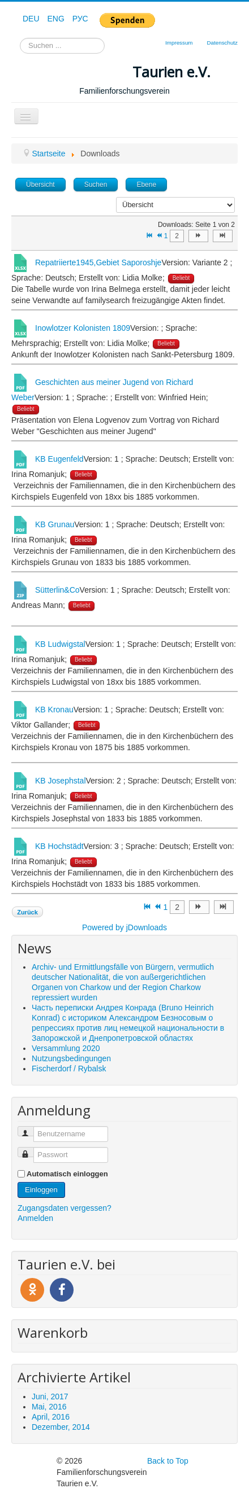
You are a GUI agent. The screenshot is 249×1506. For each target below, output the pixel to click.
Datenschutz (222, 43)
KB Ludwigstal (60, 644)
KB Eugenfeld (59, 458)
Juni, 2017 (50, 1396)
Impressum (178, 43)
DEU (32, 18)
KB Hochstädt (59, 846)
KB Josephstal (60, 780)
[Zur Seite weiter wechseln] (198, 236)
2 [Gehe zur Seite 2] (177, 236)
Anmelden (35, 1218)
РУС (80, 18)
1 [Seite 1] (166, 236)
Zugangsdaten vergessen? (64, 1207)
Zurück (27, 912)
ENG (56, 18)
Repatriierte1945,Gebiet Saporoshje (98, 262)
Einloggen (41, 1189)
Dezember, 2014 (61, 1426)
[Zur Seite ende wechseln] (223, 236)
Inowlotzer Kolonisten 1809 (82, 327)
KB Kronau (54, 709)
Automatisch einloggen (67, 1174)
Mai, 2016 (49, 1406)
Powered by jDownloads (124, 927)
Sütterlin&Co (57, 589)
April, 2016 (51, 1416)
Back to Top (167, 1460)
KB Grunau (54, 524)
